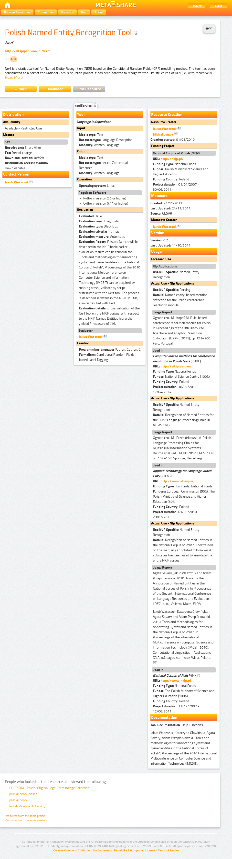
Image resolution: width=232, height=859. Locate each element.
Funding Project (162, 146)
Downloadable (27, 165)
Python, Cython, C (110, 349)
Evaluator (85, 331)
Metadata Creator (164, 220)
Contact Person (16, 174)
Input (81, 128)
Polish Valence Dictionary (27, 806)
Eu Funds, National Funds (182, 486)
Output (82, 151)
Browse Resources (17, 12)
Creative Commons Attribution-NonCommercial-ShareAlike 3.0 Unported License (104, 850)
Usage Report (162, 312)
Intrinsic (99, 231)
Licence (8, 135)
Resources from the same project (25, 816)
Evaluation (85, 210)
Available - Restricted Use (23, 128)
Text (91, 135)
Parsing (171, 290)
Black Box (98, 226)
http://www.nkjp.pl (176, 681)
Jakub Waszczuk (19, 181)
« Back (21, 89)
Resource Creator (163, 122)
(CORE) (184, 358)
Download (54, 89)
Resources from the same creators (26, 820)
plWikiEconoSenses (23, 794)
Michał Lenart (165, 134)
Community (46, 12)
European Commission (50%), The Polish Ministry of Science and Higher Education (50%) (184, 496)
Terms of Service (168, 850)
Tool (80, 114)
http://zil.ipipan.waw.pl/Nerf (27, 51)
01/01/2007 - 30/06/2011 (176, 187)
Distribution (13, 114)
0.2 (159, 240)
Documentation (164, 717)
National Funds (174, 164)
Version (157, 232)
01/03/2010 (172, 140)
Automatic (102, 237)
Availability (11, 122)
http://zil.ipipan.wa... (177, 366)
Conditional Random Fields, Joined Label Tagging (107, 357)
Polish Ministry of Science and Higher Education (180, 171)
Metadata (159, 195)
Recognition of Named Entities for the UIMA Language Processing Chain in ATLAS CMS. (183, 420)
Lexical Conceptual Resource (103, 165)
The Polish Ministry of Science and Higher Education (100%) (183, 693)
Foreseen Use (161, 259)
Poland (171, 179)
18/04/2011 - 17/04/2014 (176, 389)
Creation (83, 343)
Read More (14, 77)
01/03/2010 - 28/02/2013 (176, 514)
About (98, 12)
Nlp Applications (164, 266)
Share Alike (23, 148)
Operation (84, 179)
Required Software (92, 193)
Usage (156, 251)
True (90, 216)
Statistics (67, 12)
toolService (85, 106)
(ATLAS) (182, 473)
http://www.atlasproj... (179, 481)
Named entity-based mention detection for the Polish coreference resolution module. (180, 300)
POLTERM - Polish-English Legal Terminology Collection (49, 788)
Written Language (99, 145)
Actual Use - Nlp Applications (172, 283)
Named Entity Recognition (176, 274)
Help (84, 12)
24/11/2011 (166, 203)
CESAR (161, 213)
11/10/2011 (170, 245)
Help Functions (176, 725)
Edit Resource (89, 89)
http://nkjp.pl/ (172, 159)
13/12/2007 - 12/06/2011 (176, 708)
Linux (97, 186)
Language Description (106, 140)
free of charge (18, 153)
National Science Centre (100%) (181, 377)
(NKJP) (176, 153)
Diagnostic (99, 221)
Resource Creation (166, 114)
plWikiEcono (18, 800)
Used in (158, 350)
